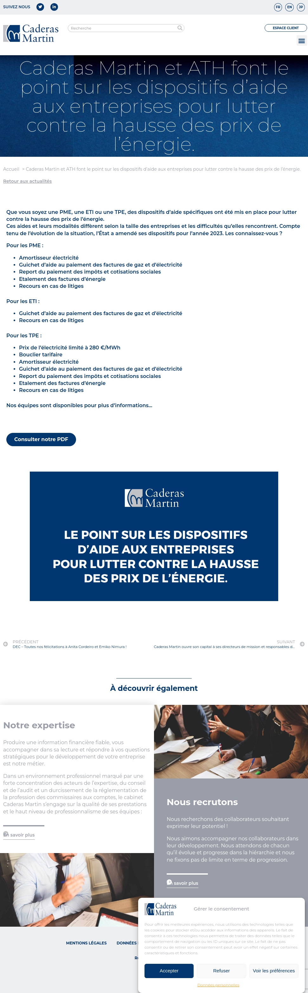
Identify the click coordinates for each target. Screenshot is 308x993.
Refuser (221, 970)
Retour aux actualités (27, 181)
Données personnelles (218, 985)
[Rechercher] (180, 28)
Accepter (169, 970)
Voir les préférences (274, 970)
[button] (302, 40)
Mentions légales (86, 943)
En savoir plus (19, 835)
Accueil (11, 169)
